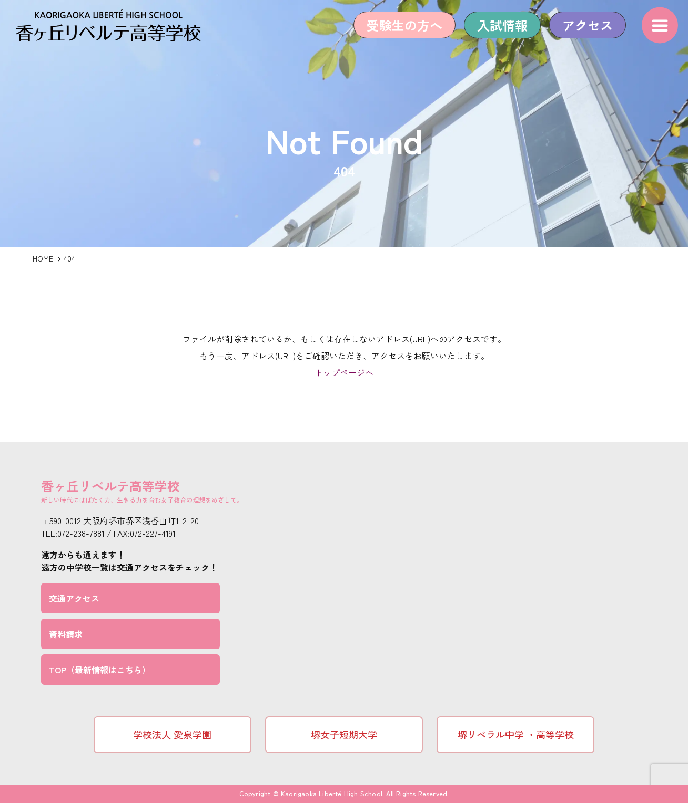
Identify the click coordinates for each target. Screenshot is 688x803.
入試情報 (496, 33)
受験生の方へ (398, 33)
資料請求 (66, 634)
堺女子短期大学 (344, 734)
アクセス (581, 33)
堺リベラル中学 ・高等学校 (516, 734)
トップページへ (344, 372)
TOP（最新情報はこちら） (99, 669)
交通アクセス (74, 598)
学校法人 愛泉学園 (172, 734)
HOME (43, 258)
